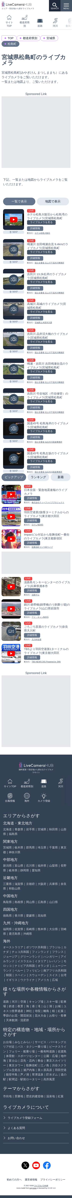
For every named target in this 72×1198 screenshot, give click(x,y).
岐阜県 (13, 870)
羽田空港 (60, 1070)
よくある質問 (14, 1128)
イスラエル (24, 961)
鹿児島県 (14, 933)
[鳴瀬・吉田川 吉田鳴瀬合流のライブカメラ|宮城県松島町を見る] (13, 369)
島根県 (19, 902)
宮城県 (50, 38)
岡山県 (30, 902)
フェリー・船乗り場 (22, 1051)
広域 (55, 979)
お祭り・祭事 (57, 1015)
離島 (46, 1011)
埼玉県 (42, 847)
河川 (55, 22)
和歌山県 (14, 888)
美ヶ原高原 (45, 1070)
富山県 (19, 865)
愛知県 (36, 870)
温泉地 (50, 1096)
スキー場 (52, 1001)
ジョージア (10, 956)
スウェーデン (37, 975)
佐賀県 (19, 929)
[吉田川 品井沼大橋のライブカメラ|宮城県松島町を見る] (13, 339)
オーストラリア (13, 947)
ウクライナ (27, 979)
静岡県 (24, 870)
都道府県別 (25, 21)
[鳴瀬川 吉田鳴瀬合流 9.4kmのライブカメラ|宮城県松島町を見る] (13, 249)
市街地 (7, 1096)
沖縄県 (27, 933)
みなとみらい (23, 1042)
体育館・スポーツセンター (23, 1056)
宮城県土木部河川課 (43, 322)
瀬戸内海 (29, 1070)
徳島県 (7, 915)
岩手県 (30, 829)
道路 (40, 22)
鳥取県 (7, 902)
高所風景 (49, 1079)
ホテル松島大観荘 (42, 233)
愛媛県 (30, 915)
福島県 (13, 833)
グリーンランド (30, 956)
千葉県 (53, 847)
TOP (11, 38)
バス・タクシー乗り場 (31, 1046)
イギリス (11, 979)
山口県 (53, 902)
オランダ (43, 965)
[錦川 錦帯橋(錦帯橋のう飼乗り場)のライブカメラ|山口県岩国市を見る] (36, 609)
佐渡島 (62, 1051)
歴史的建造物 (34, 1096)
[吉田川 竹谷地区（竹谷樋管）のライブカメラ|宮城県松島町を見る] (13, 398)
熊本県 (42, 929)
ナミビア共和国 (25, 965)
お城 (58, 1006)
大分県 (53, 929)
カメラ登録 (44, 797)
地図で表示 (52, 201)
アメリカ (43, 979)
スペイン (20, 975)
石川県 (30, 865)
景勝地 (19, 1096)
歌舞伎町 (32, 1065)
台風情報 (10, 797)
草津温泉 (37, 1074)
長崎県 (30, 929)
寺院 (38, 1011)
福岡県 (7, 929)
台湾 (63, 975)
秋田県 (53, 829)
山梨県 (53, 865)
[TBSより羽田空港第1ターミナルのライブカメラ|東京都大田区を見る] (36, 653)
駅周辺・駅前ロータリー (25, 1079)
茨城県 (7, 847)
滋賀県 (19, 883)
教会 (40, 1060)
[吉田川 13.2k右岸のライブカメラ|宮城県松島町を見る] (13, 279)
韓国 (9, 975)
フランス (58, 951)
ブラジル (55, 947)
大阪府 (42, 883)
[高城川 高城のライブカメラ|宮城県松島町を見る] (13, 309)
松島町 (12, 43)
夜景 (20, 1006)
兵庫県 (53, 883)
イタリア (40, 961)
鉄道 (12, 1006)
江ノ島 (45, 1065)
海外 (27, 797)
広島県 (42, 902)
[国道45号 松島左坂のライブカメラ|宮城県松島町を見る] (13, 458)
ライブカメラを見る (41, 222)
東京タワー (16, 1065)
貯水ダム (52, 1074)
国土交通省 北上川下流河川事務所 (49, 263)
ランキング (38, 477)
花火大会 (40, 1015)
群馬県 (30, 847)
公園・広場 (50, 1056)
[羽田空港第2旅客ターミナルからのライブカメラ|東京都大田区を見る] (36, 516)
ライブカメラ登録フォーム (22, 1117)
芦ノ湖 (24, 1074)
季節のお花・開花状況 (17, 1015)
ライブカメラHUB (41, 1186)
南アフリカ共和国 (54, 970)
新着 (61, 477)
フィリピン (33, 970)
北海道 (7, 829)
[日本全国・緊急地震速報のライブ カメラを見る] (36, 494)
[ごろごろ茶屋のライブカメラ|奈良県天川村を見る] (36, 631)
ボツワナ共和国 (36, 947)
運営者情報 (31, 1179)
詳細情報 (35, 228)
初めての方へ (14, 1179)
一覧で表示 (19, 201)
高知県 (42, 915)
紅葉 (61, 1011)
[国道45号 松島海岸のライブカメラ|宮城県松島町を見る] (13, 428)
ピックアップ (14, 477)
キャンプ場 (36, 1001)
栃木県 (19, 847)
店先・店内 (27, 1060)
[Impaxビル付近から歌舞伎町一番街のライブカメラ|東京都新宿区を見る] (36, 539)
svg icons (33, 1188)
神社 (29, 1011)
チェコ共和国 (20, 951)
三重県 (7, 883)
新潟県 (7, 865)
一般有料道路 (46, 1051)
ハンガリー (50, 956)
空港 (23, 1001)
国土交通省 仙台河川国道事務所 (48, 442)
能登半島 (11, 1074)
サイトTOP (9, 21)
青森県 (19, 829)
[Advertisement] (36, 132)
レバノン (55, 961)
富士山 (13, 1060)
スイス (53, 975)
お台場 (7, 1042)
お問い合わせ (14, 1138)
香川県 (19, 915)
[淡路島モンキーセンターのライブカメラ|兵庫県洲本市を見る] (36, 586)
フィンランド (40, 951)
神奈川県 (14, 852)
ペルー (19, 970)
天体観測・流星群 (17, 1020)
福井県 (42, 865)
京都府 (30, 883)
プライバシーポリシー (52, 1179)
